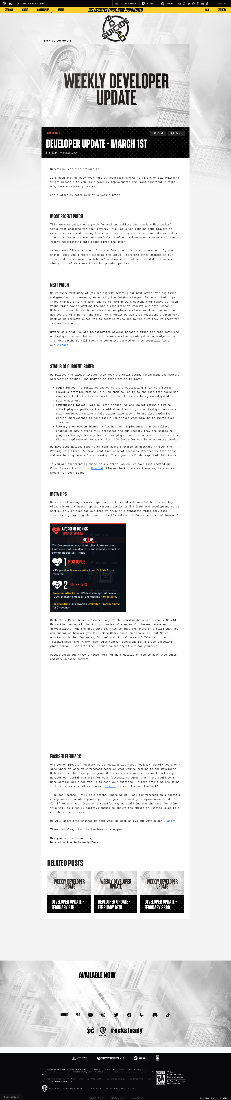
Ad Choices (137, 1098)
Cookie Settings (11, 1097)
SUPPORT (167, 3)
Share (176, 133)
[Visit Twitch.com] (198, 3)
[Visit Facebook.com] (193, 3)
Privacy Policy (96, 1098)
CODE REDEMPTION (126, 3)
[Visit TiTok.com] (207, 3)
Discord (62, 345)
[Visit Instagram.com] (184, 3)
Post (158, 133)
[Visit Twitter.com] (189, 3)
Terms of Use (118, 1098)
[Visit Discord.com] (202, 3)
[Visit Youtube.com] (179, 3)
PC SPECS (148, 3)
